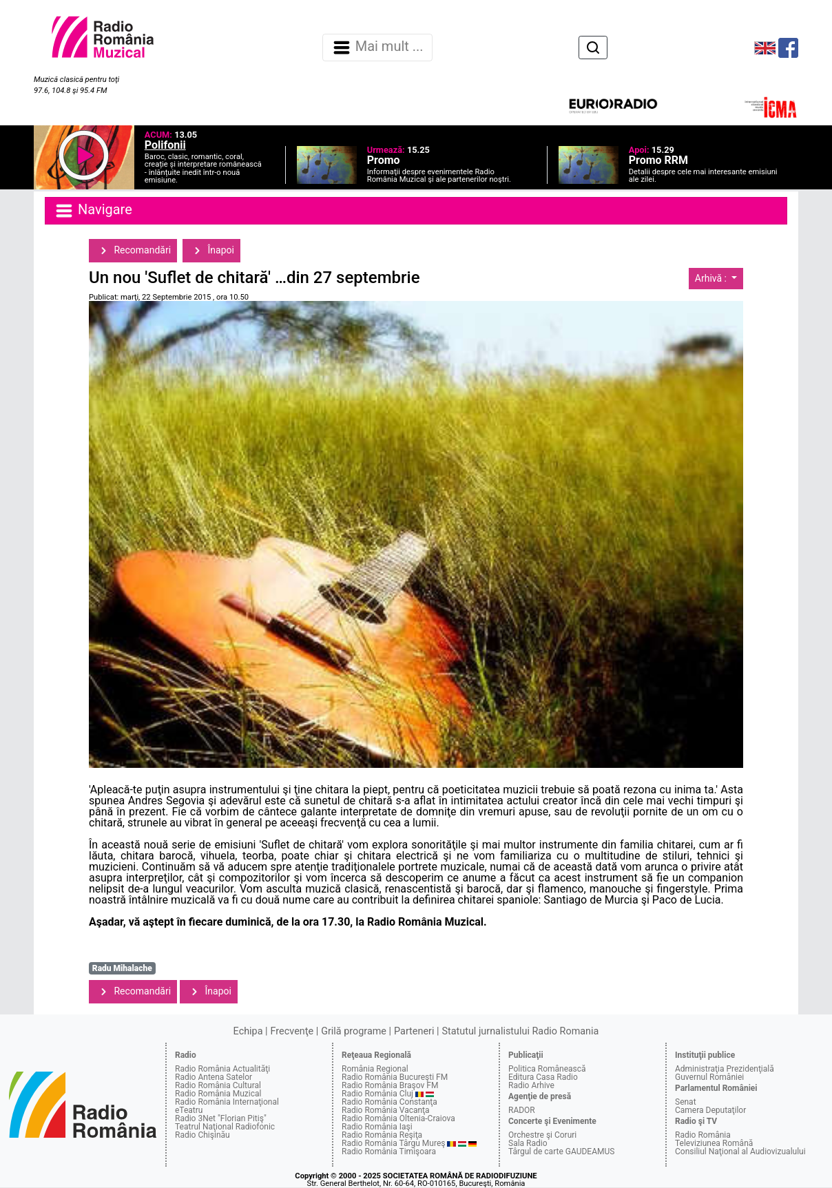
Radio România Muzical (218, 1093)
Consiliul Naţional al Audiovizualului (740, 1151)
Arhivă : (712, 278)
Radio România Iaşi (377, 1127)
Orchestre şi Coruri (542, 1135)
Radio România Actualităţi (222, 1069)
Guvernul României (709, 1077)
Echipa (248, 1031)
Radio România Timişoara (389, 1151)
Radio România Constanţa (389, 1102)
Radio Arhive (531, 1085)
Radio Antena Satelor (213, 1077)
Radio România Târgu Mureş (393, 1143)
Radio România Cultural (218, 1085)
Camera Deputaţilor (710, 1110)
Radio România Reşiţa (382, 1135)
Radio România (703, 1135)
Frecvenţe (292, 1031)
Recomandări (133, 250)
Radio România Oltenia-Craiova (398, 1118)
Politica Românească (547, 1069)
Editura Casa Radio (543, 1077)
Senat (685, 1102)
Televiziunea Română (714, 1143)
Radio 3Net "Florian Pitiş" (221, 1118)
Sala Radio (528, 1143)
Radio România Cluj (377, 1093)
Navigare (93, 210)
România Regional (375, 1069)
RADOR (521, 1110)
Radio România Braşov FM (390, 1085)
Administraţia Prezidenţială (724, 1069)
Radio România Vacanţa (386, 1110)
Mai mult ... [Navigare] (377, 47)
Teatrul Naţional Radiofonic (225, 1127)
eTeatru (188, 1110)
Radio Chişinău (202, 1135)
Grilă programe (353, 1031)
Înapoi (211, 250)
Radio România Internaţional (227, 1102)
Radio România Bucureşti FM (395, 1077)
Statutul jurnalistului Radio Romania (520, 1031)
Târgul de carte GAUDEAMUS (561, 1151)
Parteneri (414, 1031)
